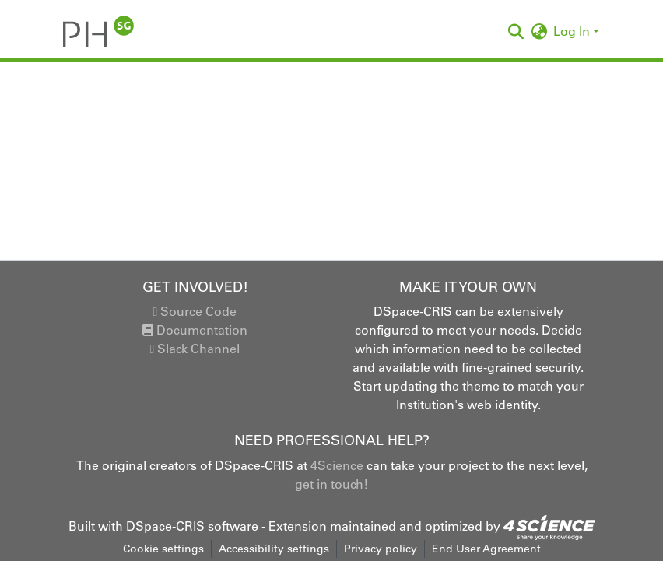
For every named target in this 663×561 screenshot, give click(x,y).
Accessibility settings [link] (274, 549)
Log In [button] (573, 31)
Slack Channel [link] (195, 348)
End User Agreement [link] (486, 549)
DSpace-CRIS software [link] (192, 526)
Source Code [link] (195, 311)
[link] (549, 526)
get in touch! (331, 484)
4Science (336, 465)
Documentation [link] (194, 330)
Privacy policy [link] (380, 549)
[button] (98, 31)
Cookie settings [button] (163, 549)
